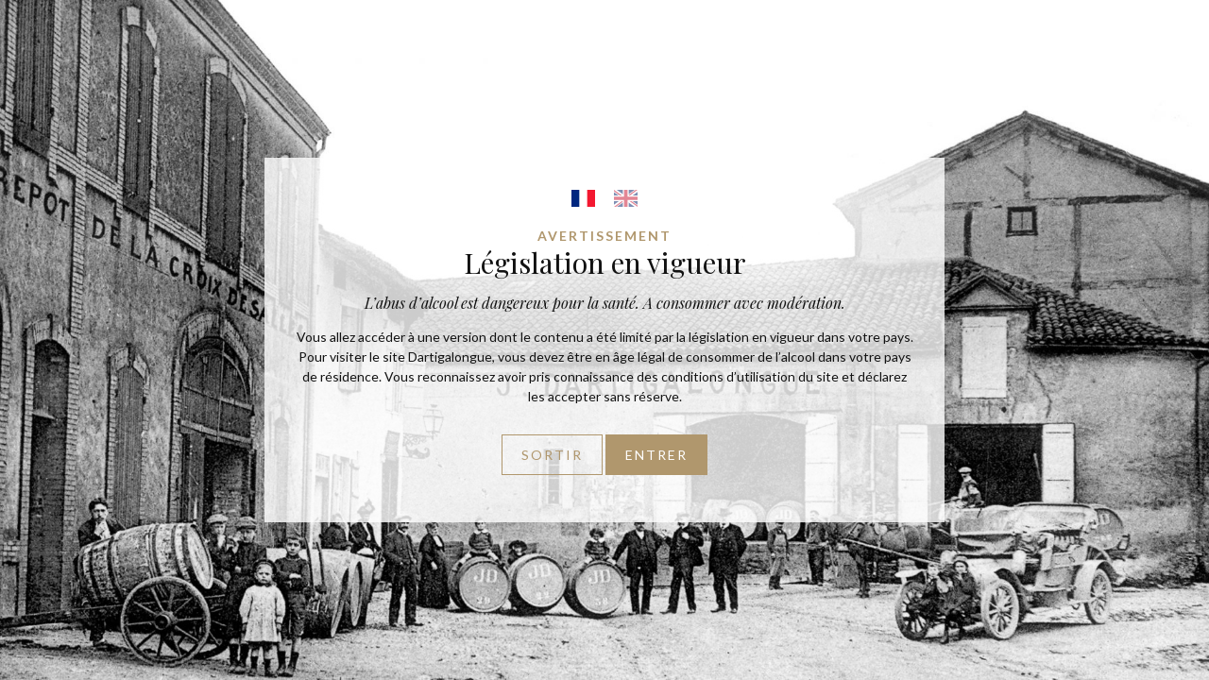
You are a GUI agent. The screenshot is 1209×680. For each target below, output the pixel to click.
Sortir (552, 455)
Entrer (656, 455)
